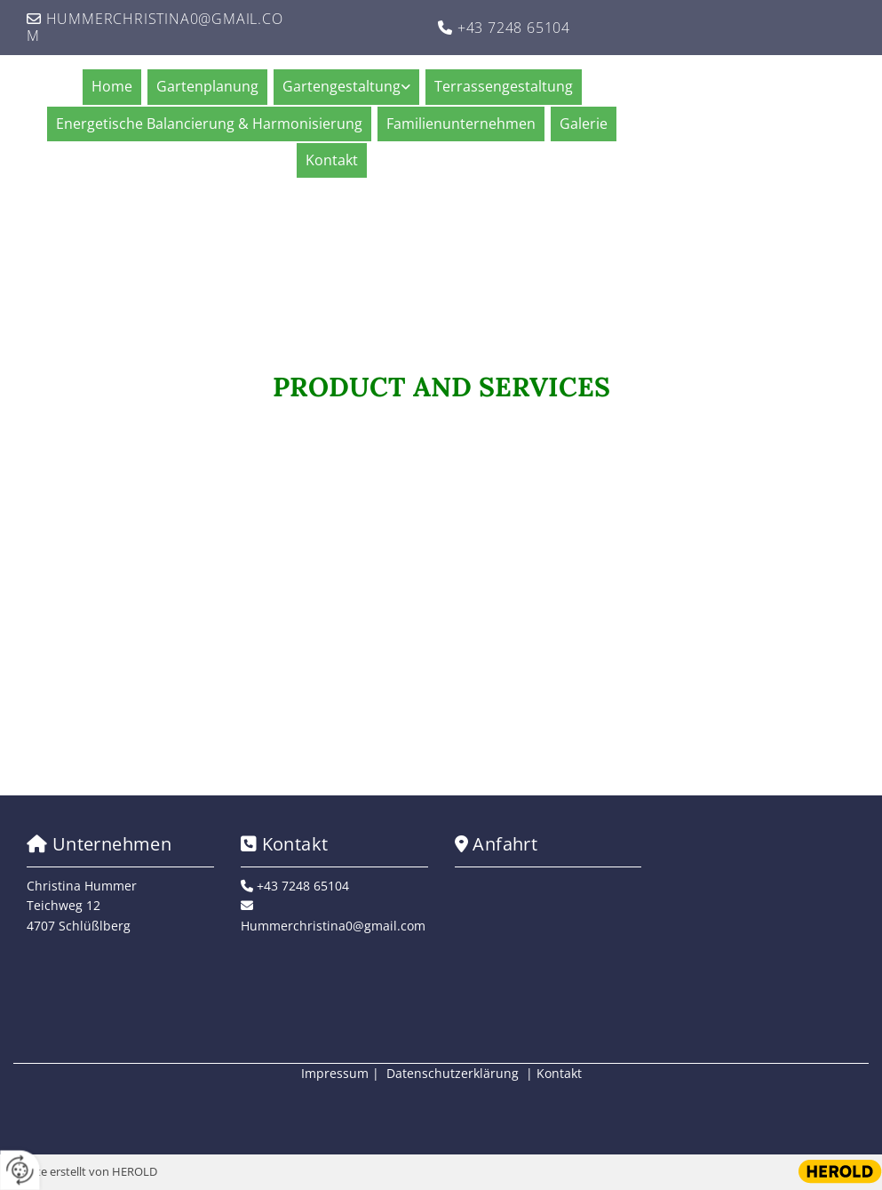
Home (111, 86)
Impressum (335, 1073)
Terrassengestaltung (503, 86)
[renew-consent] (20, 1170)
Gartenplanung (207, 86)
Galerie (584, 123)
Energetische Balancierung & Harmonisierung (209, 123)
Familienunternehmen (461, 123)
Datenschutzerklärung (452, 1073)
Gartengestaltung (341, 86)
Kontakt (332, 160)
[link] (349, 86)
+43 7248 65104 (513, 27)
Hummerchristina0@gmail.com (155, 27)
